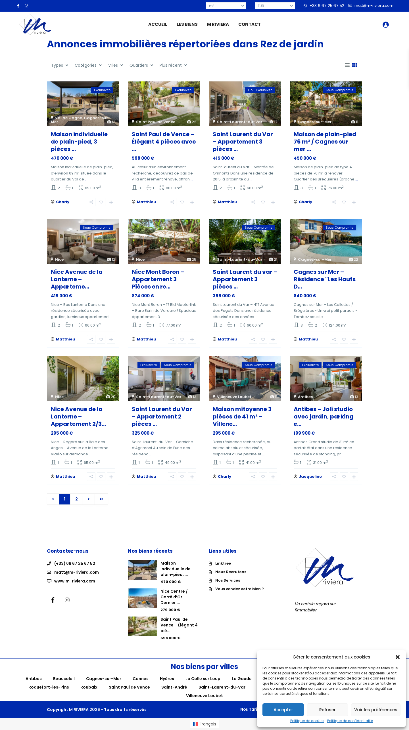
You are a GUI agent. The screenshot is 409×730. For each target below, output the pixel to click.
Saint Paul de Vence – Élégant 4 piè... (179, 625)
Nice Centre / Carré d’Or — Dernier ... (174, 596)
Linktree (223, 563)
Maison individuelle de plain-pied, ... (175, 568)
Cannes (141, 678)
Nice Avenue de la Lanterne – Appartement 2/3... (78, 416)
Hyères (167, 678)
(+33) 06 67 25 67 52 (75, 563)
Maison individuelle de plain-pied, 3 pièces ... (79, 141)
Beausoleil (64, 678)
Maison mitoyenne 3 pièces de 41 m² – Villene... (242, 416)
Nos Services (227, 580)
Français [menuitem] (208, 724)
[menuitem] (204, 724)
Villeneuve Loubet (234, 396)
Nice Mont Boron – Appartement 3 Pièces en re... (158, 279)
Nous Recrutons (230, 572)
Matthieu (146, 202)
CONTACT (249, 24)
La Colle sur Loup (202, 678)
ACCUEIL (157, 24)
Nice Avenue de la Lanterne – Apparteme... (77, 279)
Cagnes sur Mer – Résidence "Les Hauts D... (325, 279)
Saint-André (174, 687)
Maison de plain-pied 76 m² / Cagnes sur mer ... (325, 141)
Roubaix (88, 687)
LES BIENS (187, 24)
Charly (62, 202)
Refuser (327, 710)
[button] (397, 657)
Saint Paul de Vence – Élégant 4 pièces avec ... (164, 141)
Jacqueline (310, 476)
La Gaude (242, 678)
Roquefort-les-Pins (48, 687)
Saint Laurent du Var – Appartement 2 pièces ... (162, 416)
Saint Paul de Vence (155, 122)
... (86, 179)
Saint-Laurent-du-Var (239, 122)
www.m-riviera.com (75, 580)
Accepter (283, 710)
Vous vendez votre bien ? (239, 589)
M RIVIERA (218, 24)
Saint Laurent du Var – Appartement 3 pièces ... (243, 141)
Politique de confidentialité (350, 721)
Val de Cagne (68, 118)
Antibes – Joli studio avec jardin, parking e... (323, 416)
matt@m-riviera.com (76, 572)
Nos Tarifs (247, 709)
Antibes (305, 396)
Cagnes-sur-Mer (315, 122)
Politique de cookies (307, 721)
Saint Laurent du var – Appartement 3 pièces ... (245, 279)
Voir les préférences (375, 710)
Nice (59, 259)
